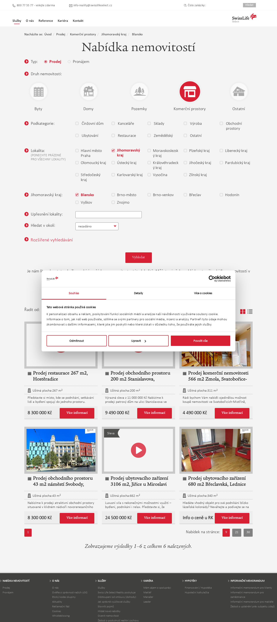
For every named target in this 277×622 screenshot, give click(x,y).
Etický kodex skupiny (64, 597)
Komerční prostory (83, 34)
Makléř (147, 592)
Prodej (60, 34)
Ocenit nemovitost (108, 615)
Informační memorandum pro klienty (251, 587)
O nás (55, 587)
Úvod (47, 34)
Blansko (137, 34)
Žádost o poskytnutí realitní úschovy (118, 620)
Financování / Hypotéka (198, 587)
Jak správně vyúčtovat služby (114, 601)
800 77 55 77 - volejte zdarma (36, 5)
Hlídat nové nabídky (109, 611)
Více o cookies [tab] (203, 293)
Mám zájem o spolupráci (157, 587)
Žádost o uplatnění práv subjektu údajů (252, 606)
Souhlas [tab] (74, 293)
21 (236, 532)
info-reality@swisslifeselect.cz (92, 5)
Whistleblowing (61, 615)
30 (248, 532)
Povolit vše (200, 341)
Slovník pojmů (106, 606)
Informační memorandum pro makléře (251, 601)
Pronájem (8, 592)
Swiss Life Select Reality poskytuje (116, 592)
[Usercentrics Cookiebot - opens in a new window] (212, 278)
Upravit (138, 341)
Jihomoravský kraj (113, 34)
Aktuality (57, 601)
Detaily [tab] (138, 293)
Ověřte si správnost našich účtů (69, 592)
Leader (147, 601)
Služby (16, 21)
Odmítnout (76, 341)
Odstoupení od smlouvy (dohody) (117, 597)
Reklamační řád (60, 606)
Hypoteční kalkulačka (197, 592)
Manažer (148, 597)
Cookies (56, 611)
